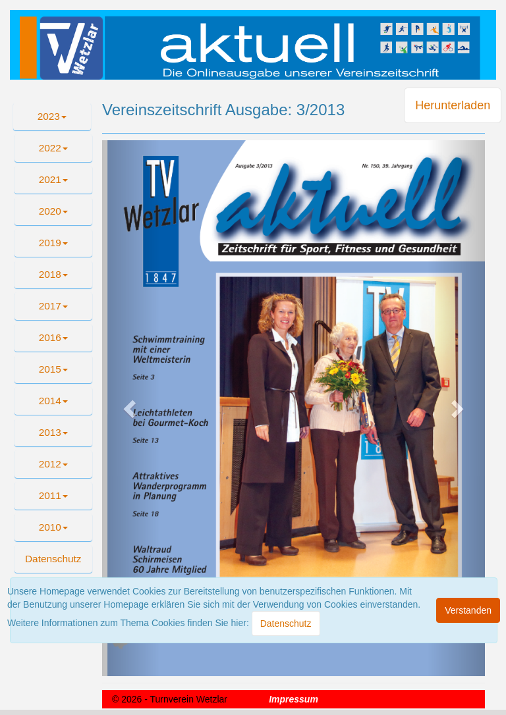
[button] (53, 559)
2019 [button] (53, 242)
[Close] (286, 623)
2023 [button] (52, 116)
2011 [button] (53, 495)
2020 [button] (53, 211)
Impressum (293, 699)
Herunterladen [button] (452, 105)
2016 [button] (53, 337)
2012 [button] (53, 463)
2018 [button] (53, 274)
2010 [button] (53, 527)
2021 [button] (53, 179)
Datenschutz (53, 558)
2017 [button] (53, 305)
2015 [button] (53, 369)
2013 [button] (53, 432)
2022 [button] (53, 147)
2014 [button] (53, 400)
